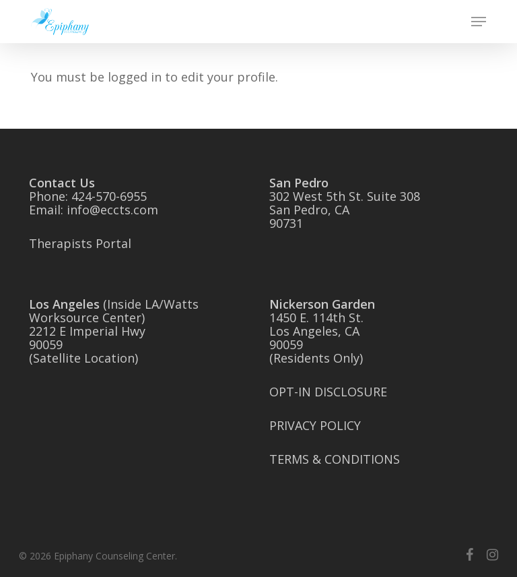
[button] (478, 21)
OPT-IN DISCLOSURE (328, 392)
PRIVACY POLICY (315, 425)
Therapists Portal (80, 243)
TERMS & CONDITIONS (334, 459)
